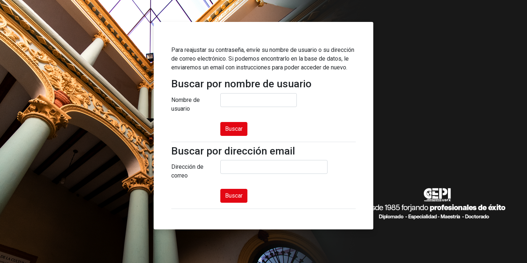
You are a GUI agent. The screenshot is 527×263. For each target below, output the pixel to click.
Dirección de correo (187, 171)
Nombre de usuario (185, 104)
